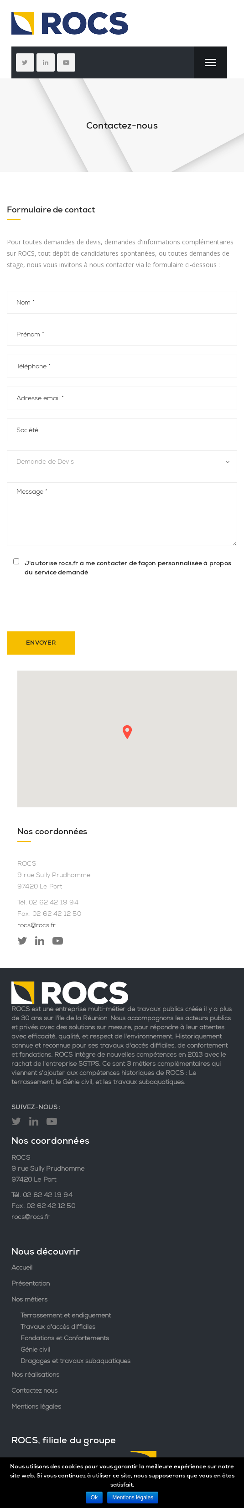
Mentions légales (36, 1406)
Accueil (21, 1267)
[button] (127, 732)
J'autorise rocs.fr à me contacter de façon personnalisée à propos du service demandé (128, 567)
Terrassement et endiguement (66, 1315)
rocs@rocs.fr (36, 925)
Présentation (30, 1283)
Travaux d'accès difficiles (58, 1326)
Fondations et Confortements (65, 1338)
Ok (94, 1497)
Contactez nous (34, 1390)
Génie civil (35, 1349)
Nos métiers (29, 1299)
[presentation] (76, 604)
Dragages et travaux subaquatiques (75, 1361)
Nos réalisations (35, 1374)
